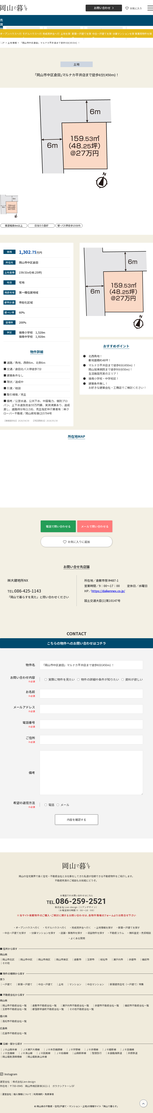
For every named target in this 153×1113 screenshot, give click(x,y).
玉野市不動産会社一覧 (14, 1009)
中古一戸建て (45, 984)
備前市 (145, 959)
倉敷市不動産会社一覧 (44, 1005)
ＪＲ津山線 (26, 1053)
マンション (75, 984)
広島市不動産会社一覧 (14, 1033)
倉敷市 (77, 959)
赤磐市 (132, 959)
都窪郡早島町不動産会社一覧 (48, 1009)
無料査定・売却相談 (140, 933)
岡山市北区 (8, 959)
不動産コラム (117, 933)
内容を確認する (76, 820)
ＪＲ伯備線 (62, 1053)
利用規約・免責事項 (44, 1094)
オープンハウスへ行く (28, 927)
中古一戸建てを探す (15, 933)
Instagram (8, 1074)
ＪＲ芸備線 (128, 1049)
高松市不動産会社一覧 (14, 1021)
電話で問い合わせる (58, 526)
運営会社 (6, 1094)
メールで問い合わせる (95, 526)
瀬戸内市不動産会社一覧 (75, 1005)
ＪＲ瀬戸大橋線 (31, 1049)
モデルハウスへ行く (56, 927)
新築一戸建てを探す (129, 927)
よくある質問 (77, 938)
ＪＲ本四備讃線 (53, 1049)
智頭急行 (97, 1053)
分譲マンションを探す (43, 933)
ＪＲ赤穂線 (92, 1049)
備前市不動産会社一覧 (137, 1005)
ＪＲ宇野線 (74, 1049)
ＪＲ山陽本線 (9, 1049)
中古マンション (95, 984)
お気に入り (133, 8)
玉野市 (90, 959)
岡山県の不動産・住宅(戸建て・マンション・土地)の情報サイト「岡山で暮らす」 (78, 1106)
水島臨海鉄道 (115, 1053)
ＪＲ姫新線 (110, 1049)
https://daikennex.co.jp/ (108, 591)
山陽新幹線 (80, 1053)
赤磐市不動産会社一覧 (107, 1005)
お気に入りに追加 (76, 542)
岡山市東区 (62, 959)
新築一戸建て (25, 984)
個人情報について (22, 1094)
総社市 (104, 959)
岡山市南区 (44, 959)
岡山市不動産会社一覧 (14, 1005)
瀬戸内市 (118, 959)
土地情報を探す (104, 927)
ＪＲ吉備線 (8, 1053)
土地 (61, 984)
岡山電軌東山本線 (37, 1056)
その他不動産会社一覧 (82, 1009)
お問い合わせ (104, 8)
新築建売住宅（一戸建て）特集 (127, 984)
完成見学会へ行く (81, 927)
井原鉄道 (132, 1053)
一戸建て (7, 984)
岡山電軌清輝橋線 (12, 1056)
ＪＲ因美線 (44, 1053)
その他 (6, 963)
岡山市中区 (26, 959)
